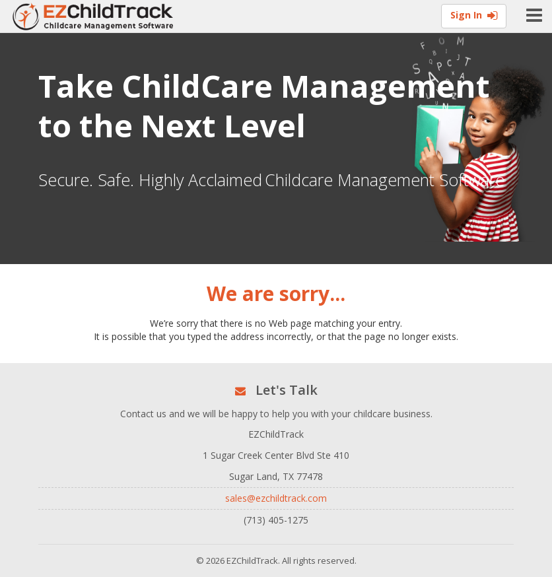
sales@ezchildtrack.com (276, 498)
